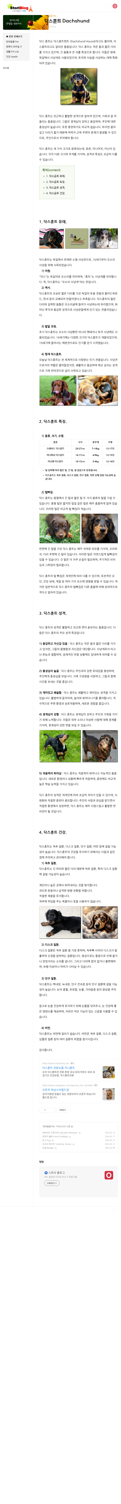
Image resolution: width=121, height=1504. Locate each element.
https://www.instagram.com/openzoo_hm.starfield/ (67, 1255)
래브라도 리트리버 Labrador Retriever (59, 1303)
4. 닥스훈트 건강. (55, 193)
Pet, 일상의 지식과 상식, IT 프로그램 (60, 1402)
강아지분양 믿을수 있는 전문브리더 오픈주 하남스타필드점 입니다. (68, 1266)
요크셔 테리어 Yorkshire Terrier (56, 1314)
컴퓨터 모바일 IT (14, 47)
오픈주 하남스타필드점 (55, 1260)
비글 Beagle (47, 1318)
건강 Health (12, 57)
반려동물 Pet (49, 1296)
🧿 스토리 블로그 (54, 1397)
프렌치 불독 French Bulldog (55, 1306)
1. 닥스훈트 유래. (55, 176)
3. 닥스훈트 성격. (55, 187)
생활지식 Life (12, 52)
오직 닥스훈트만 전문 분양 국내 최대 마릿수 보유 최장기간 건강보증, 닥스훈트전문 (68, 1244)
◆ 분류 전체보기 (14, 36)
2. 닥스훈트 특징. (55, 182)
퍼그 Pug (46, 1310)
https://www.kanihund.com (55, 1233)
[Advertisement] (78, 460)
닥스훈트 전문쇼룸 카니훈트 (58, 1238)
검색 (108, 6)
